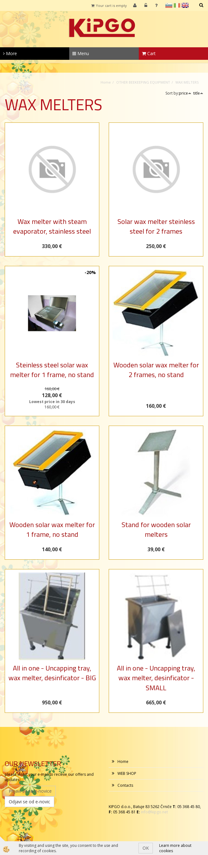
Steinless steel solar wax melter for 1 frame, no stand (52, 370)
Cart (149, 53)
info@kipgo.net (154, 812)
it (177, 5)
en (185, 5)
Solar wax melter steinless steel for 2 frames (156, 226)
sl (168, 5)
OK (146, 848)
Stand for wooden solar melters (156, 529)
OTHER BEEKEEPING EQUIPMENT (143, 82)
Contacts (125, 785)
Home (106, 82)
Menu (80, 53)
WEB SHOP (126, 773)
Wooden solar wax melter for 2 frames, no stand (156, 370)
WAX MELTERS (187, 82)
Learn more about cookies (175, 848)
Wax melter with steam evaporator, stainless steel (52, 226)
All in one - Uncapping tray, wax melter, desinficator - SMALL (156, 678)
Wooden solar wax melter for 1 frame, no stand (52, 529)
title (198, 93)
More (10, 53)
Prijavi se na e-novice (30, 791)
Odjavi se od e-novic (29, 802)
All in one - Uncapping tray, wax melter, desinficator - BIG (52, 673)
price (185, 93)
